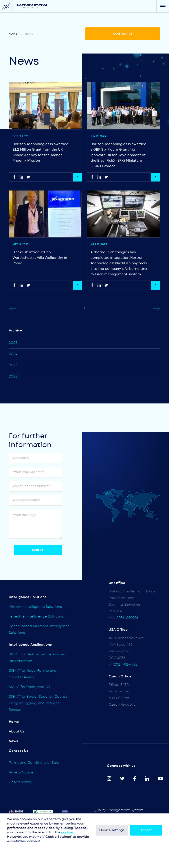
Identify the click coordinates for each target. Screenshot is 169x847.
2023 (13, 365)
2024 (13, 354)
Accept (146, 830)
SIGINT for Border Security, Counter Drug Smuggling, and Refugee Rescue (39, 703)
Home (13, 34)
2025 (13, 342)
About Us (16, 731)
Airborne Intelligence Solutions (35, 606)
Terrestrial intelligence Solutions (36, 616)
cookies (67, 832)
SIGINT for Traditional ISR (29, 687)
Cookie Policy (20, 782)
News (13, 741)
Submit (38, 550)
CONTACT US (122, 33)
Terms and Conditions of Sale (34, 762)
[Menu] (162, 6)
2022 (13, 376)
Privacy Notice (21, 772)
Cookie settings (112, 830)
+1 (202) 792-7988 (123, 664)
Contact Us (18, 751)
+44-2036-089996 (123, 618)
